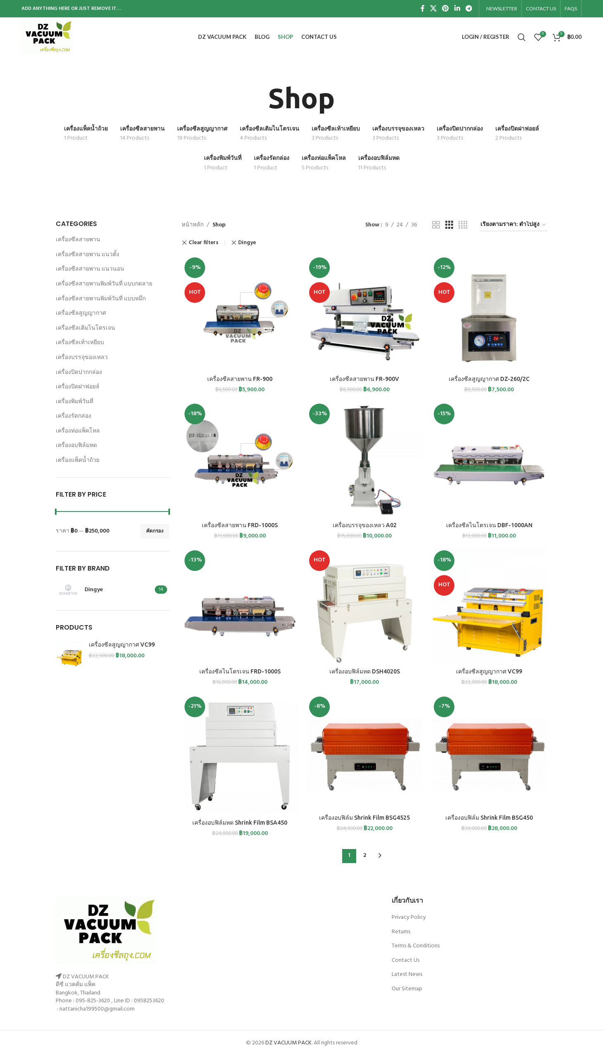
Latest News (407, 974)
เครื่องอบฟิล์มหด (76, 445)
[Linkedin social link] (457, 8)
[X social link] (433, 8)
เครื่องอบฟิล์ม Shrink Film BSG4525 (364, 817)
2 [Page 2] (364, 855)
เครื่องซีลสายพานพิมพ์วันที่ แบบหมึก (101, 299)
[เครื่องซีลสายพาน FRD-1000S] (240, 459)
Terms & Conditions (416, 946)
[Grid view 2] (436, 225)
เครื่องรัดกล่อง (73, 416)
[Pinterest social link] (446, 8)
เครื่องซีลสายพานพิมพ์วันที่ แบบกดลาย (104, 284)
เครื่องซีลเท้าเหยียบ (80, 342)
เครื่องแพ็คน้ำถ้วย (77, 460)
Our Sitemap (407, 989)
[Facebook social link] (422, 8)
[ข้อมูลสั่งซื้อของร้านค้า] (514, 225)
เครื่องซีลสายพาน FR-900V (364, 379)
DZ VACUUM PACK (288, 1043)
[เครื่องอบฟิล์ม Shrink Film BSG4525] (364, 752)
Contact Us (405, 960)
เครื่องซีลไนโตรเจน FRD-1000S (240, 671)
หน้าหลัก (192, 225)
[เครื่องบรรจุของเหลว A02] (364, 459)
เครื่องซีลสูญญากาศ (81, 313)
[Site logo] (47, 37)
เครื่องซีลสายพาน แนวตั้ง (87, 254)
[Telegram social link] (469, 8)
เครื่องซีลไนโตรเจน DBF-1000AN (489, 525)
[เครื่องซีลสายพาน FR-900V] (364, 312)
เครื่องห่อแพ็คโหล (78, 431)
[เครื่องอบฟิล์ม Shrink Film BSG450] (489, 752)
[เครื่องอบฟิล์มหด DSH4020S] (364, 605)
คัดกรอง (154, 531)
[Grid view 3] (449, 225)
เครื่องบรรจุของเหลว (82, 357)
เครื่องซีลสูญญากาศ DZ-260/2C (489, 379)
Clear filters (203, 242)
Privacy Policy (409, 917)
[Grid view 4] (463, 225)
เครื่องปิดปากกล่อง (79, 372)
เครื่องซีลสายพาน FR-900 (239, 379)
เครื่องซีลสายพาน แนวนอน (90, 269)
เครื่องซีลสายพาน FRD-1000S (240, 525)
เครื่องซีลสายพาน (78, 240)
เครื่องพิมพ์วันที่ (74, 402)
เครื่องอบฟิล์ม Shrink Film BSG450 (489, 817)
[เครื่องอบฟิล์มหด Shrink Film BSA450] (240, 754)
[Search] (521, 37)
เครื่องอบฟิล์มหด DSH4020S (364, 671)
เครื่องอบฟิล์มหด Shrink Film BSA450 (239, 822)
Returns (401, 932)
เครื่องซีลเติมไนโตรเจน (85, 328)
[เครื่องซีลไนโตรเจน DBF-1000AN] (489, 459)
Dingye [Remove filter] (247, 242)
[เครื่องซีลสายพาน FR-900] (240, 312)
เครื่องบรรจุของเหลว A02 (365, 525)
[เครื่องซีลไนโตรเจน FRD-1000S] (240, 605)
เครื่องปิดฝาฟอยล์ (77, 387)
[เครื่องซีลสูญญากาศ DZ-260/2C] (489, 312)
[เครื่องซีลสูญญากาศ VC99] (489, 605)
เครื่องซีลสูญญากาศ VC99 (122, 644)
